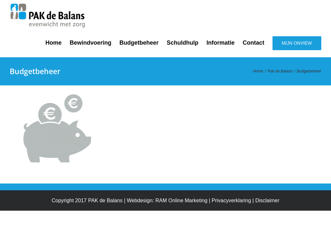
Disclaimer (267, 200)
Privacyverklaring (231, 200)
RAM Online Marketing (181, 200)
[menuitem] (58, 42)
